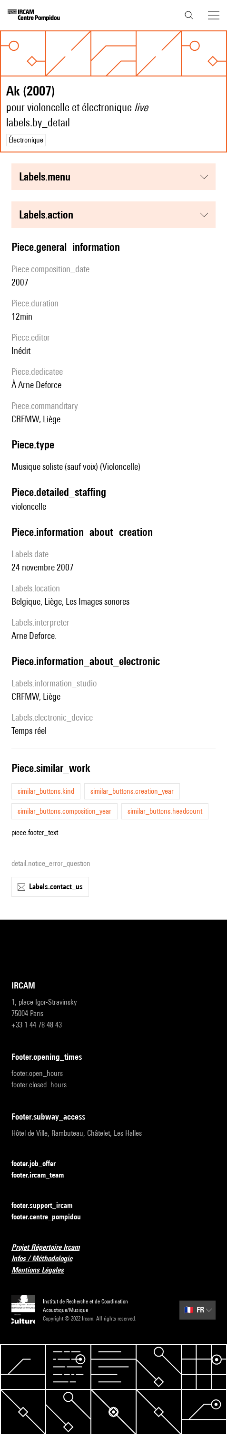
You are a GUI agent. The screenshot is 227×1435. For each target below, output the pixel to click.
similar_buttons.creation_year (132, 791)
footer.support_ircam (47, 1206)
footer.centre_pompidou (51, 1217)
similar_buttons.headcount (165, 811)
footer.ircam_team (43, 1175)
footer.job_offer (39, 1164)
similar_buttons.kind (46, 791)
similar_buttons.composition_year (64, 811)
